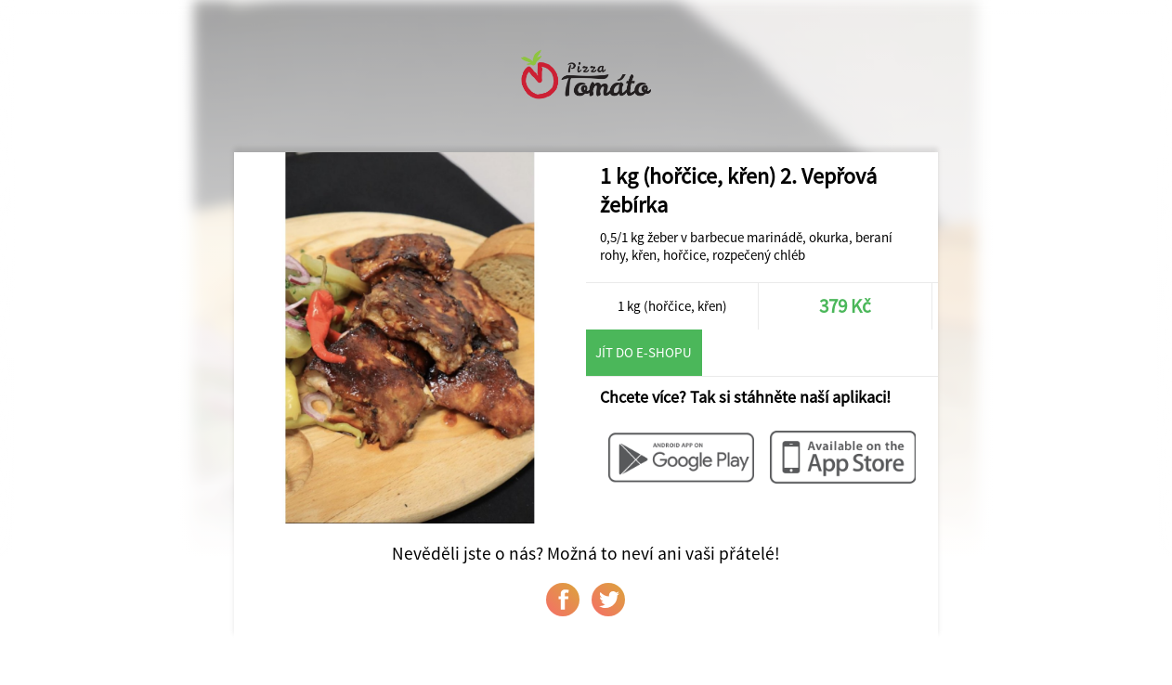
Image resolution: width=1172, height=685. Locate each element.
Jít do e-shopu (643, 352)
